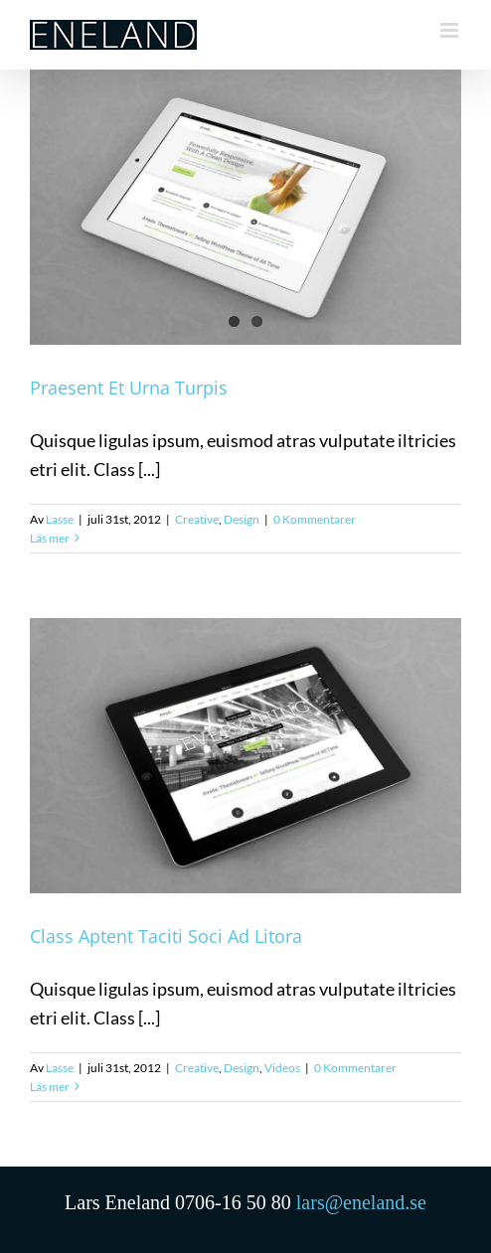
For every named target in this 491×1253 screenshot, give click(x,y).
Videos (282, 1067)
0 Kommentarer (314, 519)
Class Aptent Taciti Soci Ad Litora (166, 936)
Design (241, 519)
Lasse (60, 519)
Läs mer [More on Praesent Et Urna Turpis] (50, 538)
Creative (197, 519)
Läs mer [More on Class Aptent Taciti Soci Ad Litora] (50, 1086)
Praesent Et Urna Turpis (129, 387)
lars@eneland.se (361, 1202)
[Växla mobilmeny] (450, 30)
